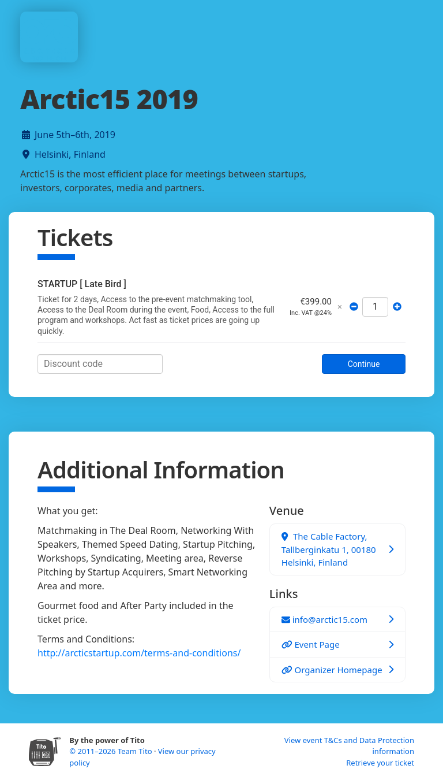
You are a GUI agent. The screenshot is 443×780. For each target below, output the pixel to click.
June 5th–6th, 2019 (75, 134)
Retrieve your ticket (380, 762)
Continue (364, 364)
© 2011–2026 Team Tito (111, 751)
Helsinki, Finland (70, 154)
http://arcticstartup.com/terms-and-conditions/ (139, 653)
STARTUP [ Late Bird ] (81, 283)
